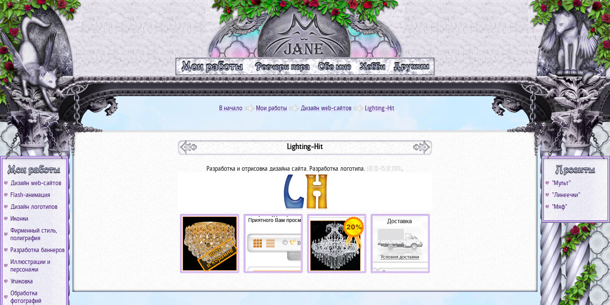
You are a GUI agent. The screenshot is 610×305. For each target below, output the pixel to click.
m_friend (412, 66)
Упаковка (22, 281)
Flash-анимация (30, 194)
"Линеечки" (566, 194)
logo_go (305, 28)
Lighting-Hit (379, 108)
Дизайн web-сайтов (36, 183)
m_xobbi (373, 66)
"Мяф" (559, 206)
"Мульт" (561, 183)
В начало (231, 108)
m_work (212, 66)
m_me (335, 66)
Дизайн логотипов (34, 206)
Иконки (19, 218)
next (188, 147)
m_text (282, 66)
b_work (34, 170)
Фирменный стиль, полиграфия (34, 234)
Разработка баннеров (38, 250)
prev (421, 147)
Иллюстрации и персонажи (30, 265)
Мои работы (271, 108)
